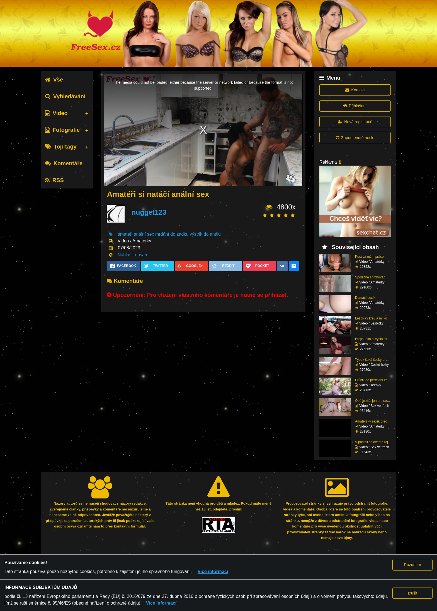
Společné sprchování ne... (374, 277)
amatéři (125, 234)
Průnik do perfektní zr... (372, 380)
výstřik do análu (205, 234)
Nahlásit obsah (132, 254)
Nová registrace (355, 122)
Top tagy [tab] (61, 147)
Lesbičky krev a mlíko (371, 318)
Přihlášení (354, 106)
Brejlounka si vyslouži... (372, 339)
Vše (54, 80)
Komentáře (63, 163)
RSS (54, 180)
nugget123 (149, 212)
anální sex (144, 234)
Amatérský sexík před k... (374, 421)
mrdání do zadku (171, 234)
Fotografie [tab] (62, 130)
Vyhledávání (65, 96)
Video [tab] (56, 113)
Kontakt (355, 90)
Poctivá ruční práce (369, 257)
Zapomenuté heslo (355, 137)
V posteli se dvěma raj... (373, 442)
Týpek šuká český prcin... (374, 360)
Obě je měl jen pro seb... (373, 401)
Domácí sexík (365, 298)
